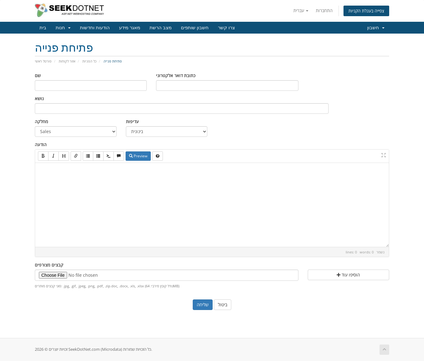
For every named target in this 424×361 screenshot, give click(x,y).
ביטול (222, 305)
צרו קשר (226, 27)
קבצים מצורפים (49, 265)
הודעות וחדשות (95, 27)
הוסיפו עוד (348, 275)
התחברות (324, 10)
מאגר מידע (129, 27)
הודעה (41, 144)
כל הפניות (89, 61)
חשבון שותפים (195, 27)
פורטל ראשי (43, 61)
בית (42, 27)
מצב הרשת (161, 27)
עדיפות (132, 121)
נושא (39, 98)
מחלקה (41, 121)
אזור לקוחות (67, 61)
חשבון (376, 27)
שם (38, 75)
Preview (138, 156)
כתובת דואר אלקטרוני (176, 75)
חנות (63, 27)
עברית (300, 10)
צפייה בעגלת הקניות (366, 11)
